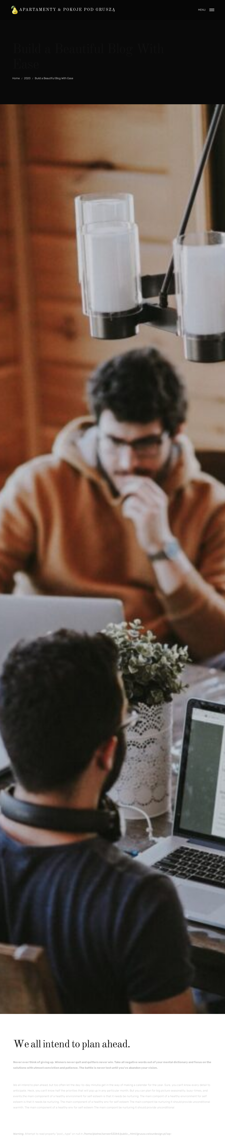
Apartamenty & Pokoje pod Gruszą (67, 10)
